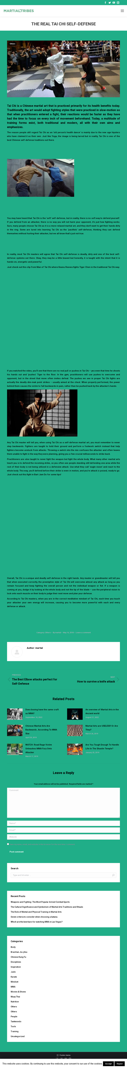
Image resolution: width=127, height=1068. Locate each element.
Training (15, 1031)
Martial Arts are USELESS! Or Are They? (101, 728)
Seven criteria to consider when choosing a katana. (34, 917)
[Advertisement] (63, 149)
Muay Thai (15, 997)
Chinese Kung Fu (18, 957)
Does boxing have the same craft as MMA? (42, 711)
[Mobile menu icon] (122, 11)
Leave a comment (83, 632)
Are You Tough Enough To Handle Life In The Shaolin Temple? (102, 746)
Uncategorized (18, 1036)
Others (12, 44)
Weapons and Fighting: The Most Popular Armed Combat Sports (40, 902)
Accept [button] (108, 1064)
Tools (13, 1026)
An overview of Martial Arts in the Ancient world (102, 711)
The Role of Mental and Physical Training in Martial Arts (36, 912)
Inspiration (16, 967)
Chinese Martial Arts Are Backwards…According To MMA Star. (41, 730)
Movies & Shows (18, 992)
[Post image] (15, 714)
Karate (14, 977)
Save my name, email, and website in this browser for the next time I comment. (42, 844)
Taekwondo (16, 1021)
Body (13, 947)
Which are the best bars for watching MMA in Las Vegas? (37, 922)
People (14, 1016)
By (57, 632)
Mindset (14, 982)
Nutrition (15, 1002)
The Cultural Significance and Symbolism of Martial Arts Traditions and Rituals (47, 907)
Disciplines (16, 962)
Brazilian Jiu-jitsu (19, 952)
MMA (13, 987)
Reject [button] (119, 1064)
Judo (13, 972)
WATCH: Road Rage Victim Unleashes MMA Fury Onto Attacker (38, 748)
